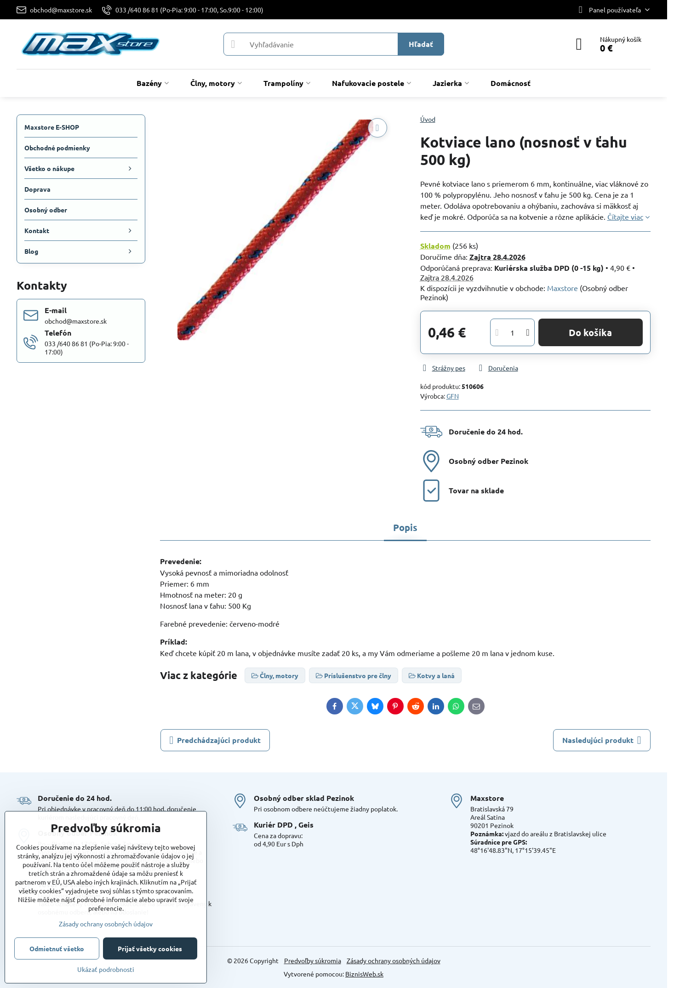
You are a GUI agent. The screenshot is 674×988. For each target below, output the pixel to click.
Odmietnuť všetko (56, 948)
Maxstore (562, 287)
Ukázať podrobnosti (105, 969)
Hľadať (421, 44)
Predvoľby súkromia (312, 960)
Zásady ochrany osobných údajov (393, 960)
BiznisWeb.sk (364, 974)
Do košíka (590, 332)
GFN (452, 396)
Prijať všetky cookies (150, 948)
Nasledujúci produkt (601, 740)
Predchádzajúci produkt (215, 740)
